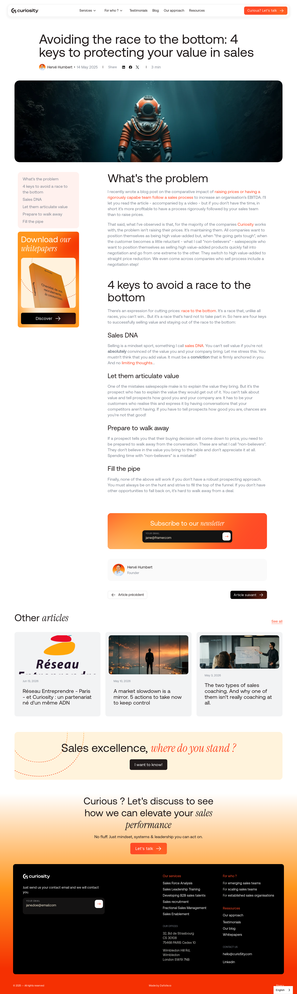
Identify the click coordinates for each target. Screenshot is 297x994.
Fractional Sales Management (185, 908)
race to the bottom (198, 310)
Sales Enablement (176, 914)
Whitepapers (232, 935)
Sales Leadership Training (181, 889)
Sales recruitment (176, 902)
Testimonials (138, 10)
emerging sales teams (244, 883)
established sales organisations (251, 895)
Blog (155, 10)
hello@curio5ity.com (237, 954)
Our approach (174, 10)
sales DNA (194, 345)
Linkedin (229, 962)
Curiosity (246, 224)
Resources (197, 10)
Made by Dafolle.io (160, 985)
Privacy (280, 985)
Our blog (229, 928)
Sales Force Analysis (177, 883)
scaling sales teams (242, 889)
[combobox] (283, 990)
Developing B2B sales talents (184, 895)
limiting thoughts (137, 362)
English (280, 990)
